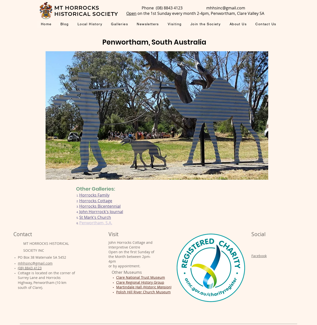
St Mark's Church (95, 217)
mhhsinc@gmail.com (225, 8)
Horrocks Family (94, 195)
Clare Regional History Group (140, 282)
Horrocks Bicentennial (100, 206)
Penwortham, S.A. (95, 222)
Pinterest (258, 276)
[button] (157, 115)
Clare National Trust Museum (140, 277)
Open (131, 13)
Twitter (257, 269)
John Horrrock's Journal (101, 211)
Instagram (259, 262)
